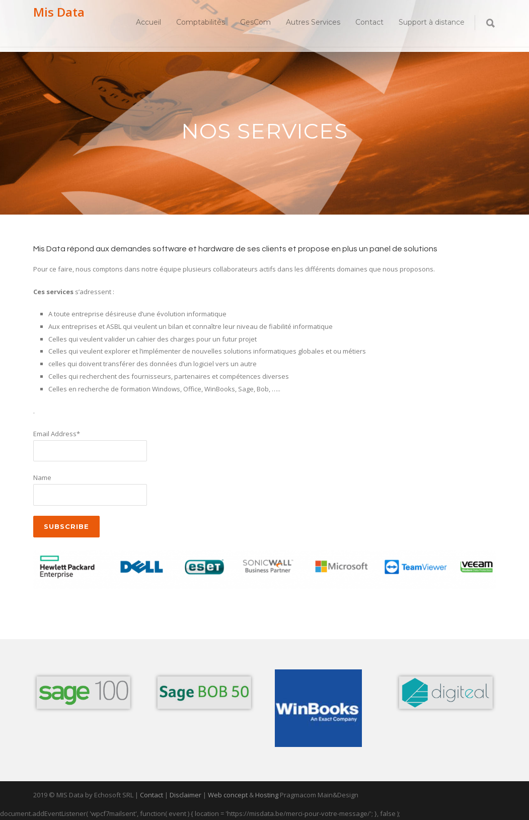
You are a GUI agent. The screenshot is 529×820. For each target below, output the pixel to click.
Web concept (228, 794)
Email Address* (56, 433)
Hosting (266, 794)
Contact (369, 22)
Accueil (148, 22)
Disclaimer (185, 794)
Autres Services (313, 22)
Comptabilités (200, 22)
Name (42, 477)
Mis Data (59, 12)
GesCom (255, 22)
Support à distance (432, 22)
